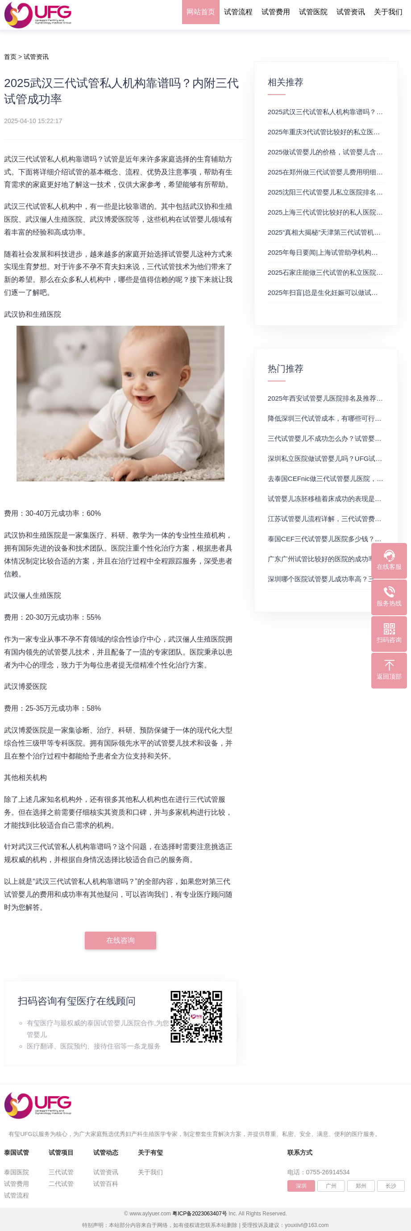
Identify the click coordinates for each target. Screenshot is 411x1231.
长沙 (391, 1186)
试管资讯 (350, 12)
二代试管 (61, 1183)
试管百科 (105, 1183)
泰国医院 (16, 1172)
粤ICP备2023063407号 (199, 1213)
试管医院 (313, 12)
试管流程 (238, 12)
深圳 (301, 1186)
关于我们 (388, 12)
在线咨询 (120, 940)
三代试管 (61, 1172)
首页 (10, 56)
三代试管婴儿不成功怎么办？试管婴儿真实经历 (338, 438)
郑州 (361, 1186)
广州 (331, 1186)
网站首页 (201, 12)
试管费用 (276, 12)
